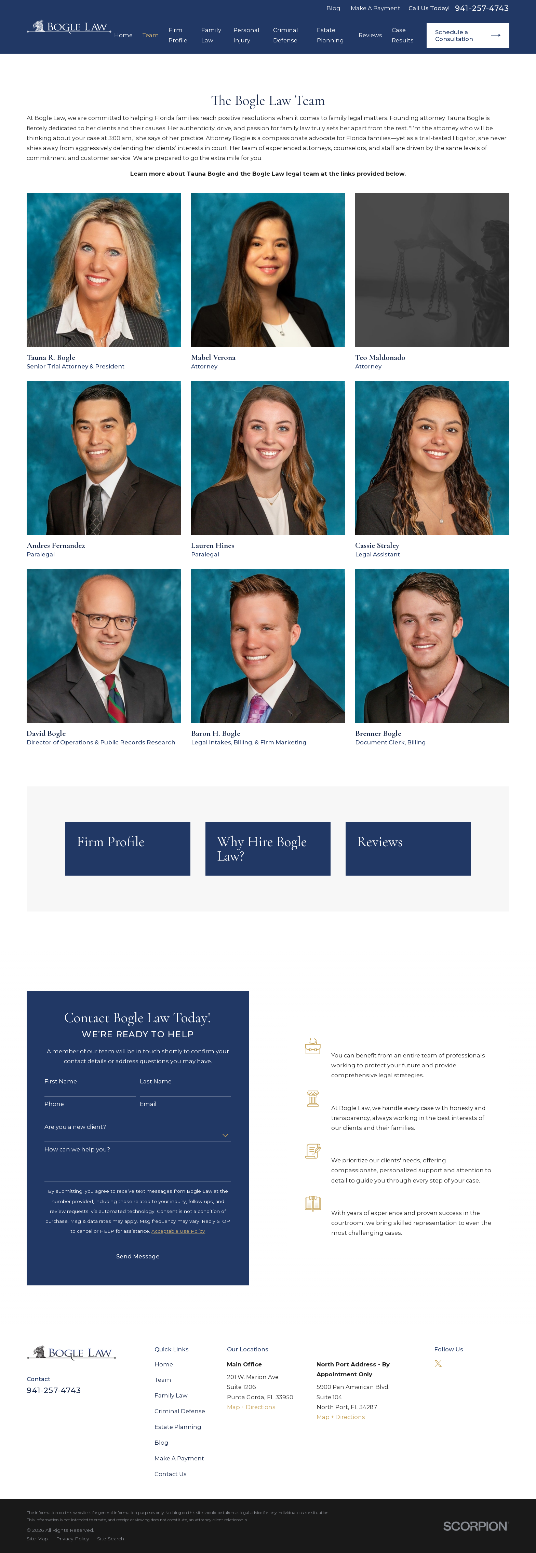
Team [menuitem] (150, 35)
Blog (333, 8)
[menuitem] (37, 1539)
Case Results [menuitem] (403, 35)
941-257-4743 (482, 8)
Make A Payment (375, 8)
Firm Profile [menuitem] (178, 35)
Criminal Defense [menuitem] (285, 35)
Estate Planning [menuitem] (330, 35)
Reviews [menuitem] (370, 35)
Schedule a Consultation (468, 35)
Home (164, 1364)
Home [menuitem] (123, 35)
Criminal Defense (180, 1411)
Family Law (171, 1395)
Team (163, 1379)
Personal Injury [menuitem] (246, 35)
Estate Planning (178, 1426)
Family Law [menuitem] (211, 35)
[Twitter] (438, 1363)
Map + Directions (251, 1407)
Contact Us (171, 1474)
